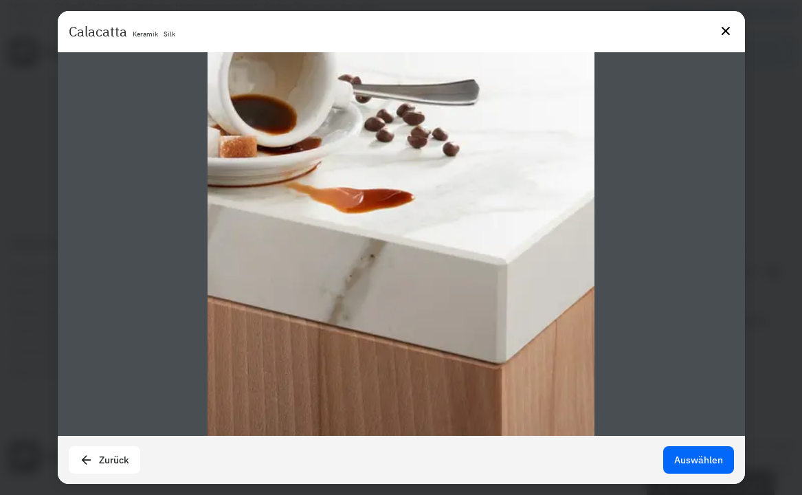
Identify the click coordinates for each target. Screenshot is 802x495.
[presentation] (401, 247)
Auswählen (698, 460)
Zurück (104, 460)
